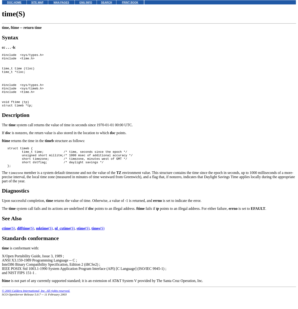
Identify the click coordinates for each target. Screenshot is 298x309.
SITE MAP (37, 2)
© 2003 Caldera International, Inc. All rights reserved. (36, 303)
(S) (8, 241)
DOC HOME (14, 2)
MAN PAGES (61, 2)
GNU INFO (85, 2)
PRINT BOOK (130, 2)
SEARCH (106, 2)
